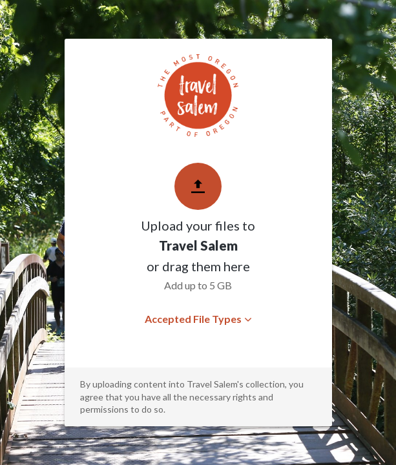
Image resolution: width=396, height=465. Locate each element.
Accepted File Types (198, 319)
